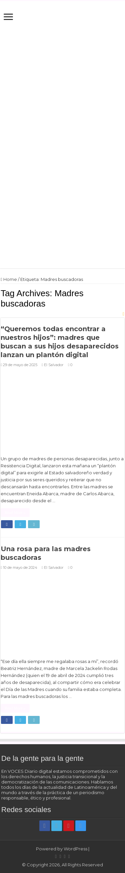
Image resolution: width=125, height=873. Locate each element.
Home (9, 279)
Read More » (15, 512)
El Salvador (54, 364)
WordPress (75, 848)
